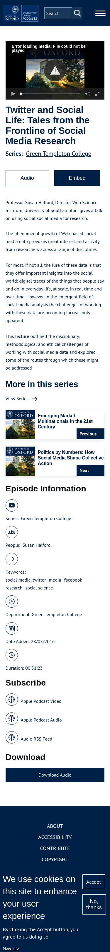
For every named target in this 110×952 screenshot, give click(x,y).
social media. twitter (26, 580)
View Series (17, 398)
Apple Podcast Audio (41, 720)
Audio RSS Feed (36, 739)
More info (11, 948)
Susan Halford (37, 545)
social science (39, 588)
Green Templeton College (59, 154)
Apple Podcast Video (41, 701)
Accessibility (55, 837)
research (14, 588)
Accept (93, 881)
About (55, 826)
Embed (77, 178)
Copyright (55, 859)
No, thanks (94, 904)
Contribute (55, 848)
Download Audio (54, 775)
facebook (73, 580)
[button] (55, 70)
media (55, 580)
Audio (27, 178)
